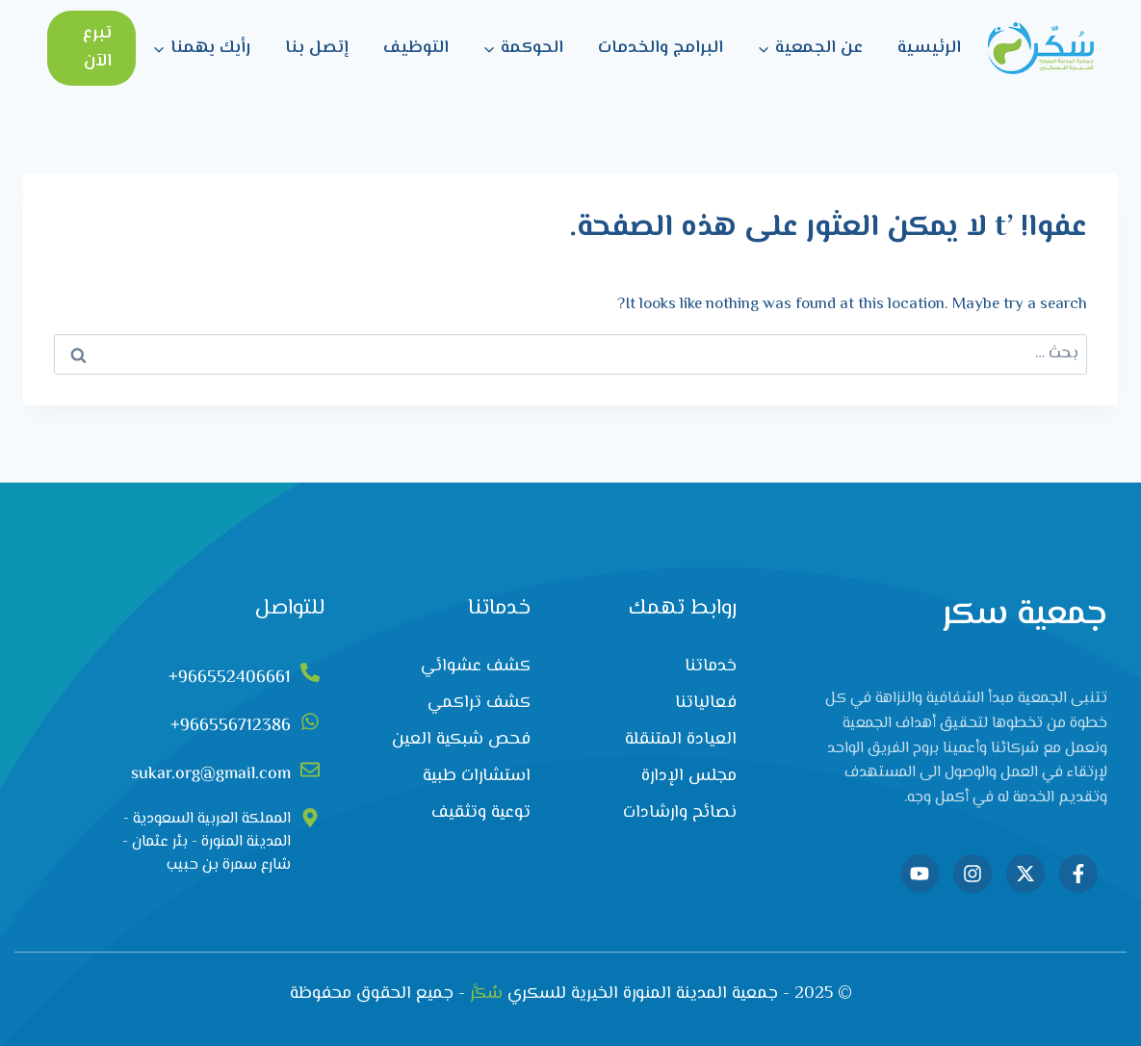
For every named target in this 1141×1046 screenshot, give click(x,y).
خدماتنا (711, 666)
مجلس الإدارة (689, 776)
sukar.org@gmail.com (211, 774)
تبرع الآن (97, 47)
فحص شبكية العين (461, 739)
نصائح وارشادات (680, 812)
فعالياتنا (706, 703)
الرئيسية (929, 48)
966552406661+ (230, 678)
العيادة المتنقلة (681, 739)
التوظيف (416, 48)
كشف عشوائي (476, 666)
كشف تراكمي (479, 703)
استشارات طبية (477, 776)
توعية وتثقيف (481, 812)
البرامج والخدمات (660, 48)
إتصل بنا (317, 48)
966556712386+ (230, 726)
